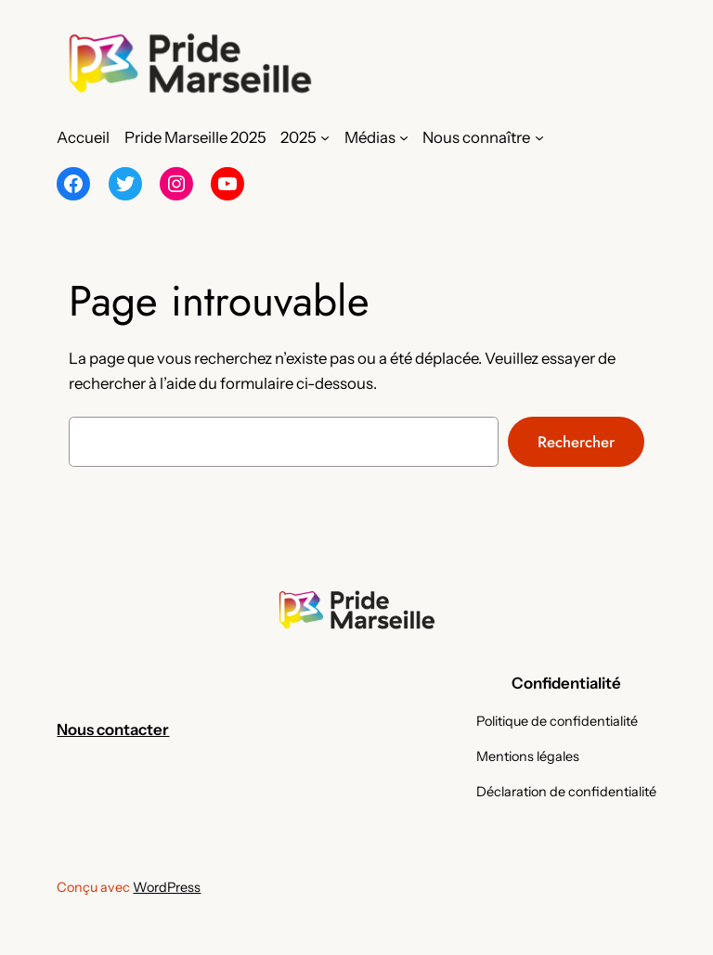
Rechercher (576, 442)
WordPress (167, 887)
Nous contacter (113, 729)
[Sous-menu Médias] (403, 137)
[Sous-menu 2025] (325, 137)
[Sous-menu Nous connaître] (539, 137)
